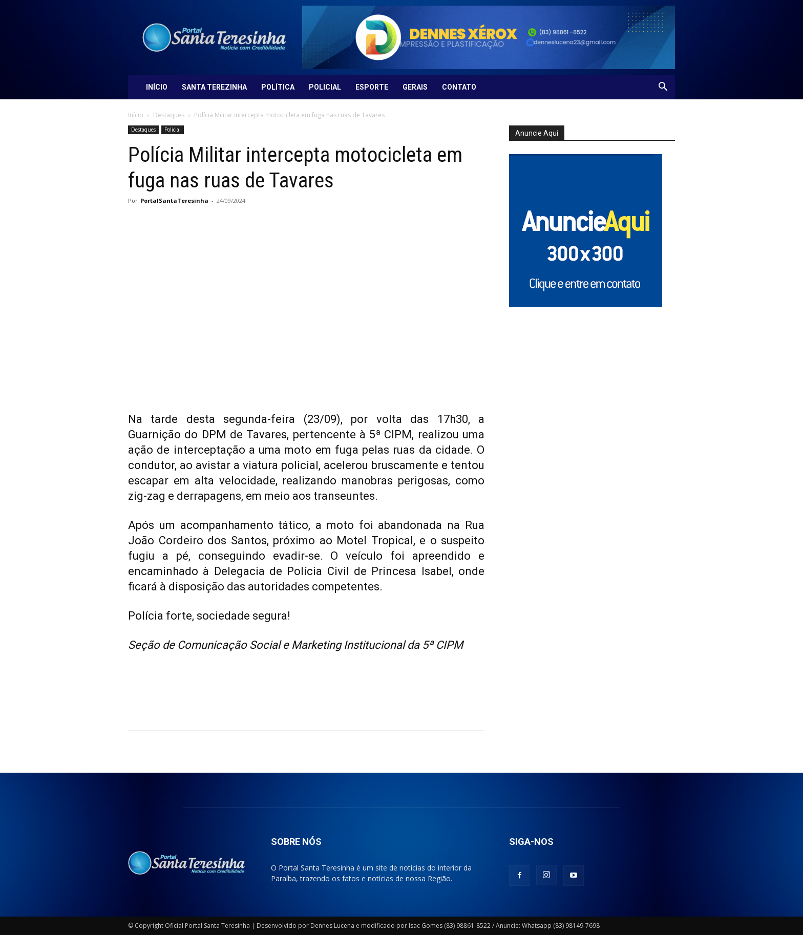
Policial (325, 87)
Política (277, 87)
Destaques (168, 115)
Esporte (371, 87)
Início (156, 87)
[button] (662, 88)
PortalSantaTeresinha (174, 200)
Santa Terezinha (214, 87)
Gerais (415, 87)
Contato (459, 87)
